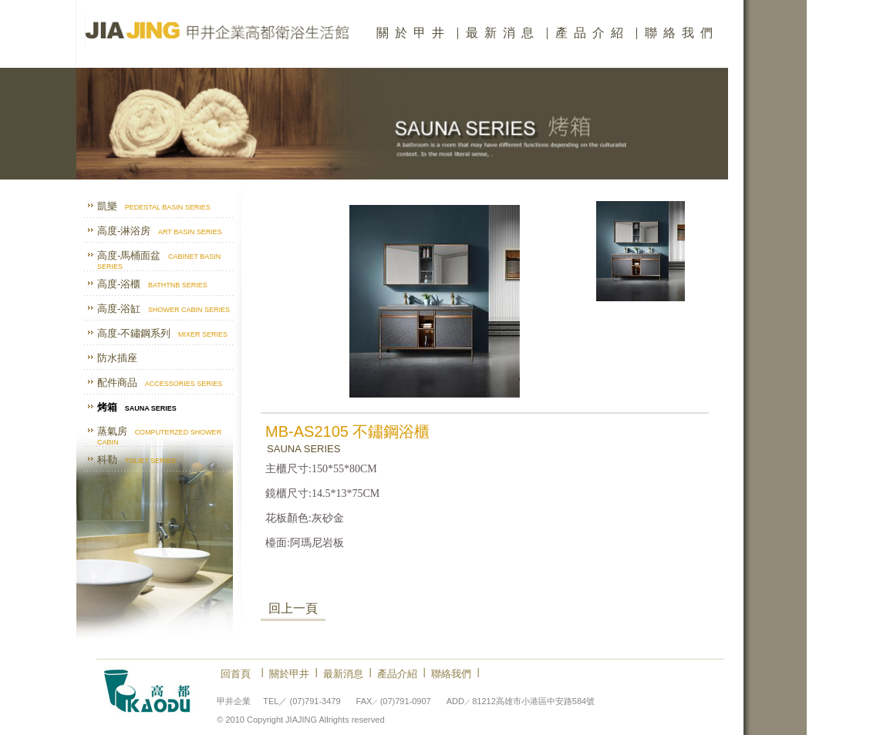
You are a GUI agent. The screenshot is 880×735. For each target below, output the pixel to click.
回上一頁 (293, 608)
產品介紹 (592, 32)
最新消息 (503, 32)
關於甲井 (413, 32)
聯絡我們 (682, 32)
